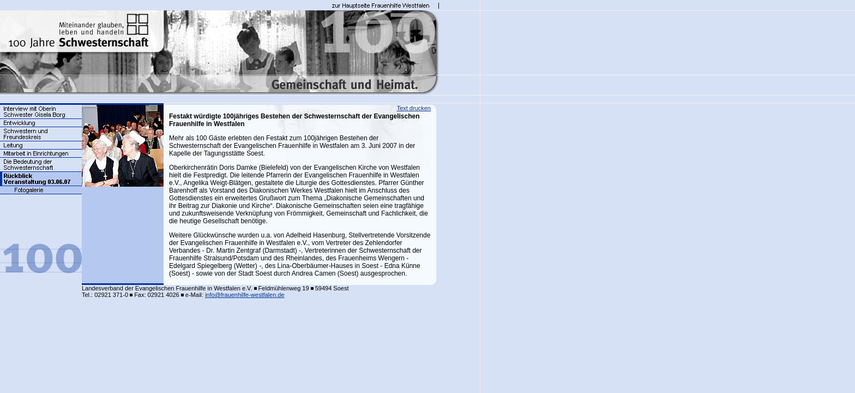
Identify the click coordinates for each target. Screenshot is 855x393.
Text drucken (414, 108)
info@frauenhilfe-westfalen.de (245, 294)
